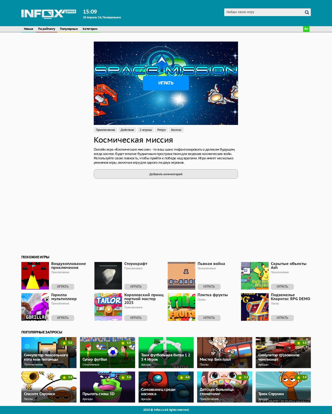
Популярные (69, 29)
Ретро (161, 130)
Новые (28, 29)
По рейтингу (46, 29)
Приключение (105, 130)
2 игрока (146, 130)
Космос (176, 130)
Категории (90, 29)
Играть (165, 83)
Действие (127, 130)
